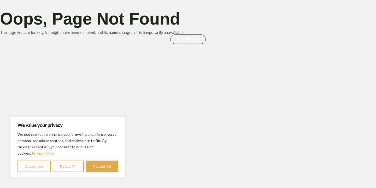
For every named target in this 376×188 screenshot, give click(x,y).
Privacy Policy (43, 153)
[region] (67, 147)
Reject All (68, 166)
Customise (34, 166)
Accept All (102, 166)
